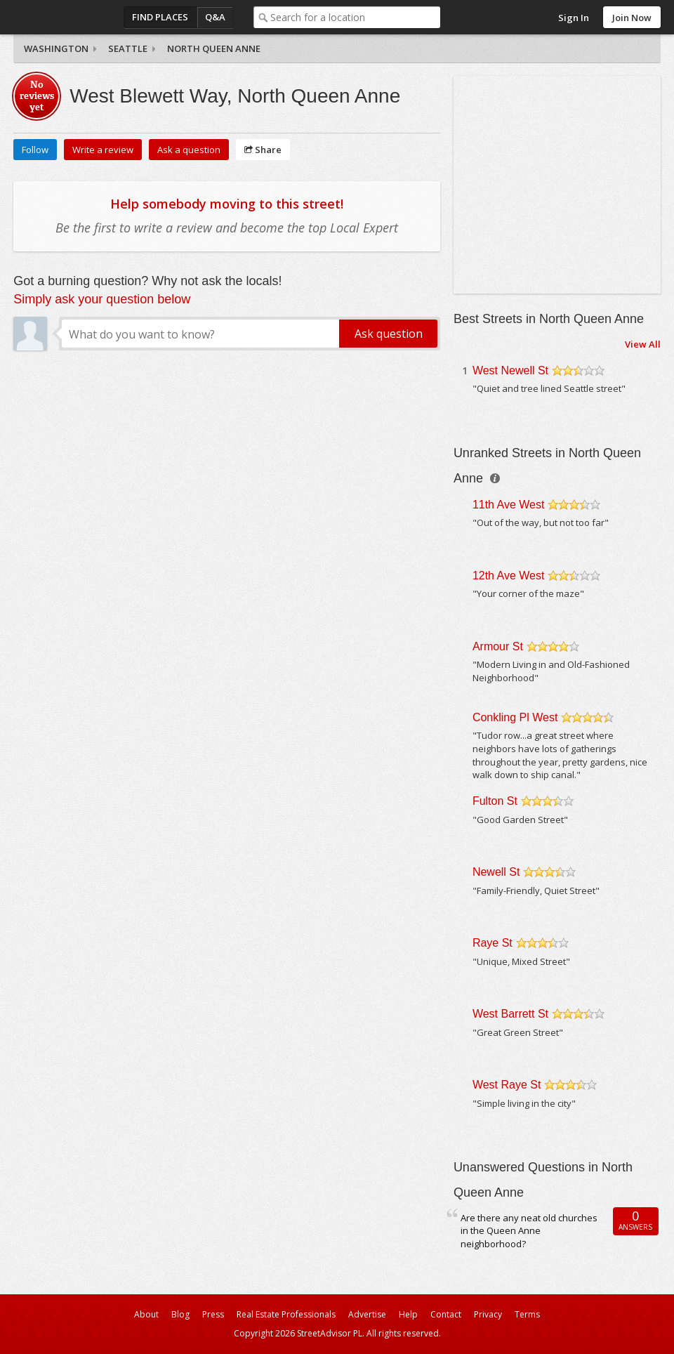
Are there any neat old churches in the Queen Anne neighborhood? (529, 1230)
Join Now (632, 17)
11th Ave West (509, 505)
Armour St (498, 646)
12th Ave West (509, 575)
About (146, 1314)
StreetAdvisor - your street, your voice (69, 17)
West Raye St (507, 1085)
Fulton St (495, 801)
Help (408, 1314)
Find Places (160, 17)
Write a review (102, 149)
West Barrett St (510, 1014)
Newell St (496, 872)
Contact (445, 1314)
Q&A (215, 17)
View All (643, 344)
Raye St (493, 943)
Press (213, 1314)
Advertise (367, 1314)
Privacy (488, 1314)
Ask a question (188, 149)
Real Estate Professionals (286, 1314)
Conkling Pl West (515, 717)
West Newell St (510, 370)
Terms (527, 1314)
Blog (180, 1314)
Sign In (573, 17)
